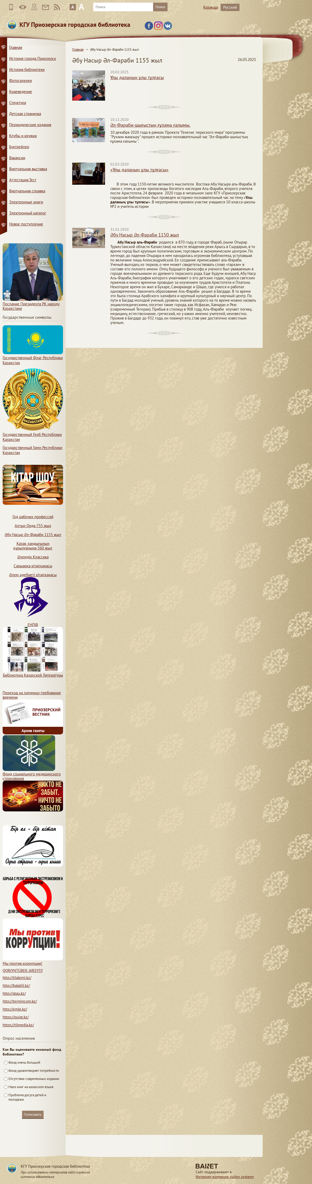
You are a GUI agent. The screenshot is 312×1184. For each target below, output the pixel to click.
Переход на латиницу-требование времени (32, 695)
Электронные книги (26, 201)
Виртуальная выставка (28, 168)
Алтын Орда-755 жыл (33, 525)
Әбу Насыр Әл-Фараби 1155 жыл (33, 534)
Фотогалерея (20, 80)
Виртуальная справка (27, 190)
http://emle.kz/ (15, 1009)
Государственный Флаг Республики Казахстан (33, 357)
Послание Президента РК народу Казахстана (33, 304)
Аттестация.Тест (22, 179)
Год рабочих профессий (33, 516)
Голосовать (33, 1114)
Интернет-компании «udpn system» (225, 1176)
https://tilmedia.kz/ (18, 1024)
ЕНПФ (33, 624)
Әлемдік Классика (33, 556)
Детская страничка (25, 113)
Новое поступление (26, 224)
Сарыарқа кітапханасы (33, 565)
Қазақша (210, 7)
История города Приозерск (32, 58)
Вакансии (17, 157)
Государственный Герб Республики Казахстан (33, 434)
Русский (230, 7)
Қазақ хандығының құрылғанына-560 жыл (32, 545)
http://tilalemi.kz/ (17, 977)
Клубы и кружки (23, 135)
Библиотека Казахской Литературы (33, 673)
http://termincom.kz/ (20, 1001)
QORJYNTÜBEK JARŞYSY (23, 970)
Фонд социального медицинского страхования (32, 774)
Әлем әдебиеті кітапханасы (33, 574)
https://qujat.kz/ (16, 1017)
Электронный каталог (27, 212)
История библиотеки (27, 69)
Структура (17, 102)
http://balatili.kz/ (16, 985)
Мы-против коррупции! (33, 961)
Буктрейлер (19, 146)
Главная (78, 49)
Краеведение (20, 91)
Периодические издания (30, 124)
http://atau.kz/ (14, 993)
